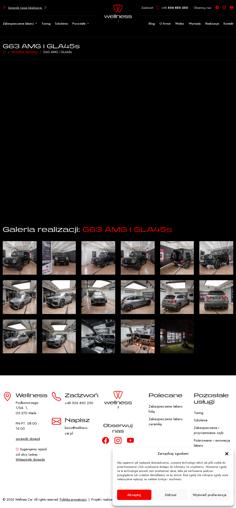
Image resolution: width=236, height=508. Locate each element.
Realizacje (212, 23)
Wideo (179, 23)
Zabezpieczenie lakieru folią (166, 409)
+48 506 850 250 (79, 402)
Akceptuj (134, 494)
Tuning (45, 23)
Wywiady (195, 23)
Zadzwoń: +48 (164, 8)
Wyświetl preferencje (210, 494)
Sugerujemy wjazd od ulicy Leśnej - (31, 454)
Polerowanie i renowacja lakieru (212, 443)
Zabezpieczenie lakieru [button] (19, 23)
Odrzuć (171, 494)
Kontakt (228, 23)
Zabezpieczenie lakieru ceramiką (166, 422)
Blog (152, 23)
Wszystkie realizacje (24, 52)
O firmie (165, 23)
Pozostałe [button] (79, 23)
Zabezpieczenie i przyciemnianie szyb (209, 430)
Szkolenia (61, 23)
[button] (226, 453)
